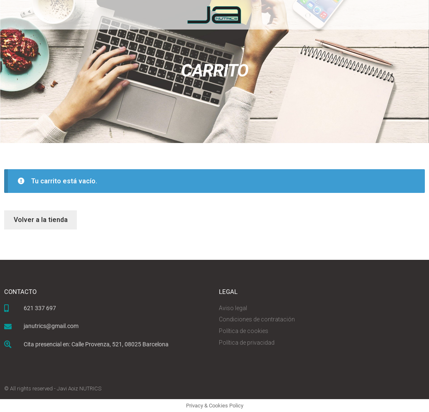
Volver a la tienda (41, 220)
